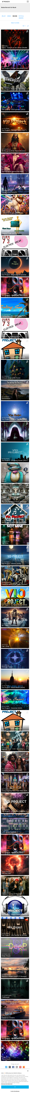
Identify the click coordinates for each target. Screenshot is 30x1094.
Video (9, 16)
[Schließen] (28, 1071)
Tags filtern (15, 23)
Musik (15, 16)
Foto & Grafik (21, 17)
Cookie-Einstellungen (15, 1091)
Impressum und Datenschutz (6, 1083)
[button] (24, 26)
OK (15, 1086)
